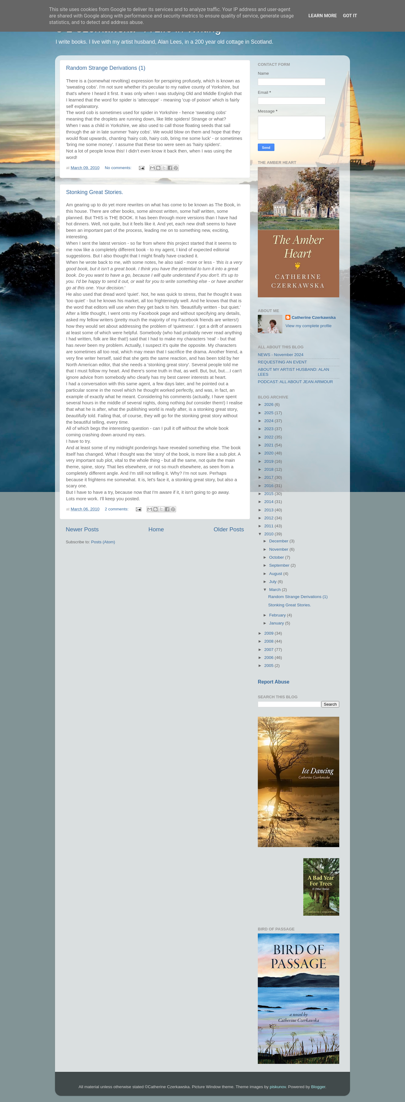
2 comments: (117, 509)
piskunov (278, 1086)
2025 (269, 412)
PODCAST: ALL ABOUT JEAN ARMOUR (295, 381)
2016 (269, 485)
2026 (269, 404)
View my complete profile (308, 325)
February (278, 615)
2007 (269, 649)
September (280, 565)
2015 (269, 493)
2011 (269, 526)
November (279, 549)
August (276, 573)
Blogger (318, 1086)
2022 (269, 437)
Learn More (323, 15)
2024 (269, 420)
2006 (269, 657)
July (273, 581)
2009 (269, 633)
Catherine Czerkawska (314, 317)
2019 (269, 461)
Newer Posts (82, 529)
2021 (269, 445)
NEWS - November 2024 (281, 354)
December (279, 541)
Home (156, 529)
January (277, 623)
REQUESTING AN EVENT (282, 362)
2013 (269, 510)
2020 (269, 453)
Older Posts (229, 529)
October (277, 557)
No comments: (119, 167)
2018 (269, 469)
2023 (269, 428)
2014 (269, 501)
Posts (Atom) (103, 542)
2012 (269, 518)
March (275, 589)
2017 (269, 477)
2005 (269, 665)
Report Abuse (273, 681)
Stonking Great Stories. (94, 192)
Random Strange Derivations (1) (105, 68)
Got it (350, 15)
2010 (269, 534)
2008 (269, 641)
